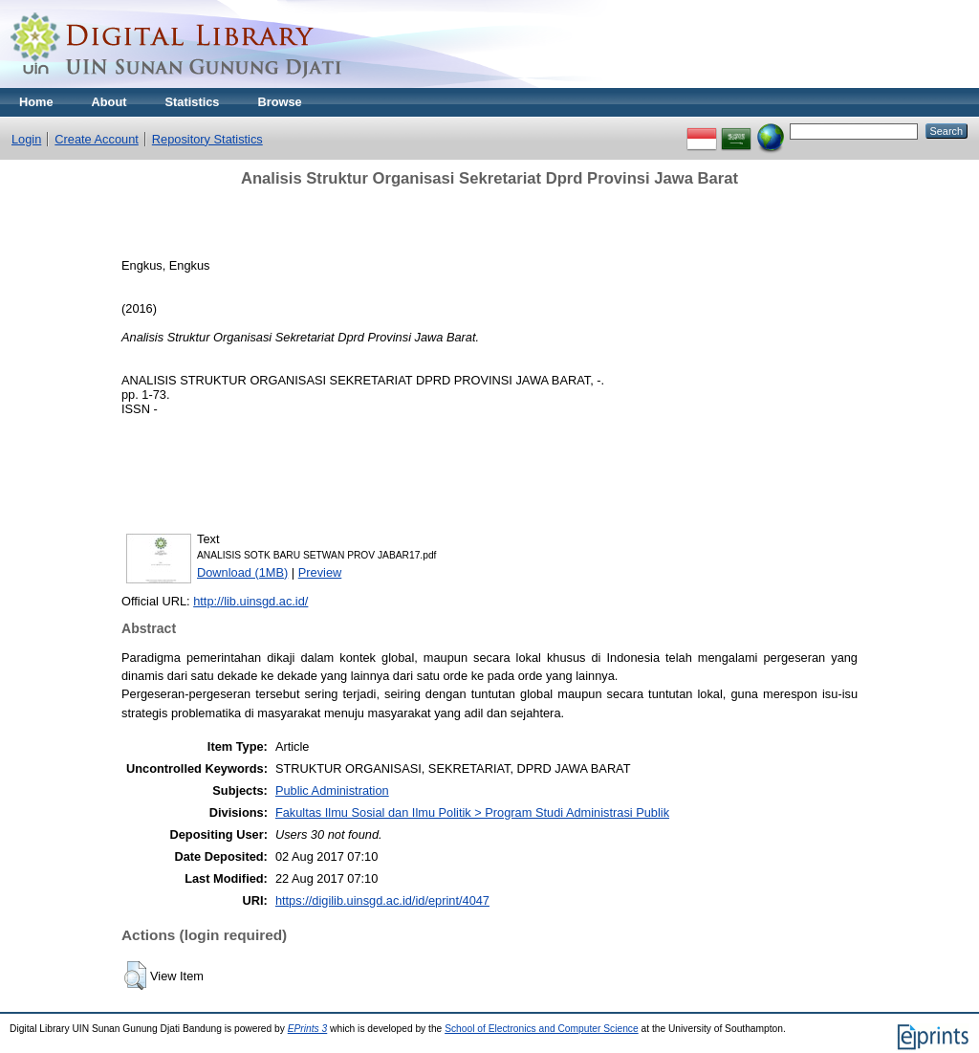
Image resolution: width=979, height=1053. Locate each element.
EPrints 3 (308, 1028)
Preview (320, 572)
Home (36, 102)
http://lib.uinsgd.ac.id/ (250, 601)
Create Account (96, 139)
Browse (279, 102)
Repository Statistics (207, 139)
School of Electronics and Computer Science (542, 1028)
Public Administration (332, 790)
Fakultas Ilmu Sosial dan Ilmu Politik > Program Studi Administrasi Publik (472, 812)
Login (26, 139)
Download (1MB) (242, 572)
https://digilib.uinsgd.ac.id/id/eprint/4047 (382, 900)
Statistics (192, 102)
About (109, 102)
